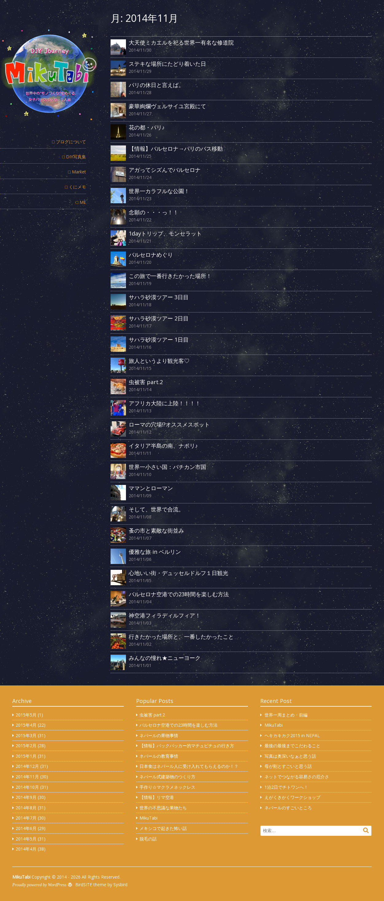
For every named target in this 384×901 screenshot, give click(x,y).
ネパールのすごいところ (288, 808)
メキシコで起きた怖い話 (163, 828)
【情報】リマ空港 (156, 797)
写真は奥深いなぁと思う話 (290, 756)
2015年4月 (26, 725)
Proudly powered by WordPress (39, 885)
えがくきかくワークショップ (292, 797)
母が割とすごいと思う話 (288, 766)
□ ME (81, 202)
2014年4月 (26, 849)
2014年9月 (26, 797)
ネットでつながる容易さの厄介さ (296, 777)
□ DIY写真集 (74, 157)
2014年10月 (27, 787)
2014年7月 (26, 818)
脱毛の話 (148, 839)
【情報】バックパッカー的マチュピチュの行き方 (186, 745)
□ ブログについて (69, 142)
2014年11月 (27, 777)
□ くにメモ (75, 187)
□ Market (77, 172)
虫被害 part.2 (152, 715)
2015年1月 (26, 756)
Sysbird (120, 884)
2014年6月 (26, 828)
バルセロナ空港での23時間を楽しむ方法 (178, 725)
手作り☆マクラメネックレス (167, 787)
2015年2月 (26, 745)
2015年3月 (26, 735)
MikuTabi (148, 818)
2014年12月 (27, 766)
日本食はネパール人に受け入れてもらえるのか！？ (188, 766)
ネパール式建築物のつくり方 (167, 777)
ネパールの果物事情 (158, 735)
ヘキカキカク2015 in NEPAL (292, 735)
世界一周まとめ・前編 (286, 715)
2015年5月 (26, 715)
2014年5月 (26, 839)
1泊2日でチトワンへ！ (286, 787)
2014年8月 (26, 808)
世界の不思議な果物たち (163, 808)
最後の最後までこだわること (292, 745)
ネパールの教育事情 (158, 756)
